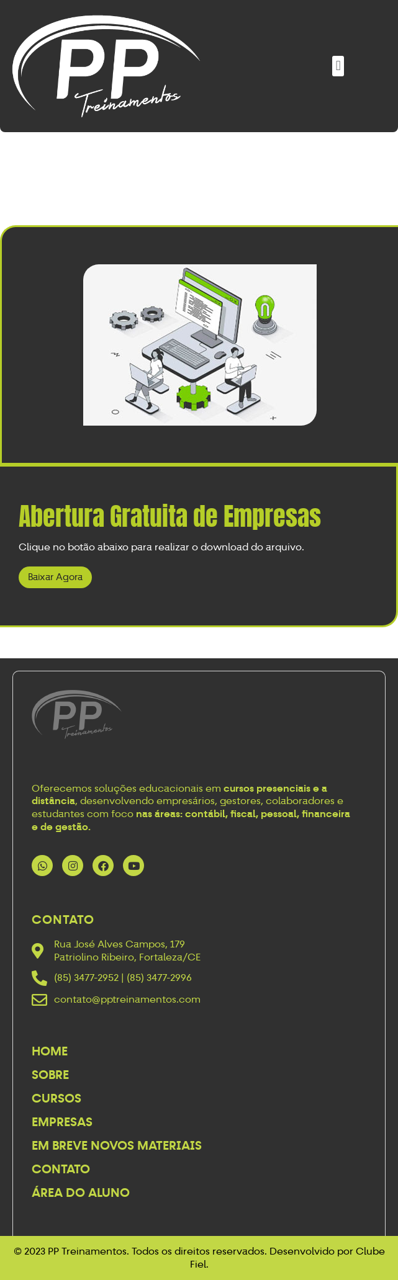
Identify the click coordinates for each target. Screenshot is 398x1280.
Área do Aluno (81, 1192)
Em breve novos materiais (117, 1145)
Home (50, 1051)
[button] (338, 66)
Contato (61, 1169)
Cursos (56, 1098)
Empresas (62, 1122)
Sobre (50, 1074)
